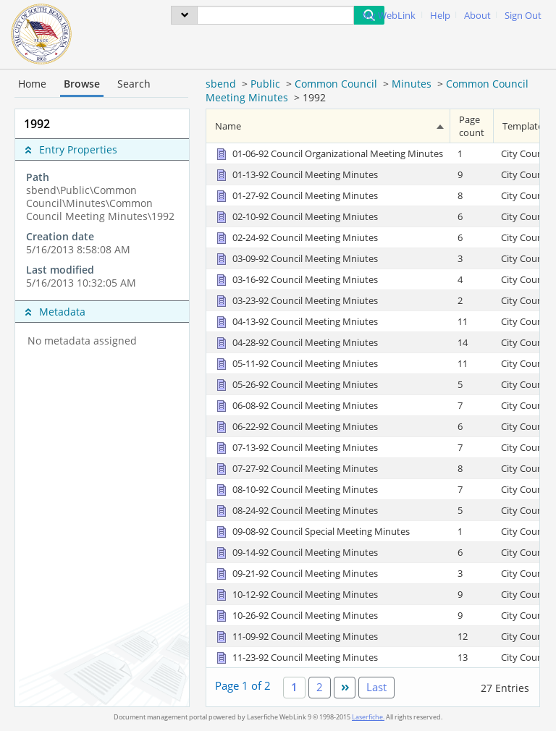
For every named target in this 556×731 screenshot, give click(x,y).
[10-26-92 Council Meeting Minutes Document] (296, 615)
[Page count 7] (472, 404)
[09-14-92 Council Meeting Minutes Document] (296, 552)
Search (134, 83)
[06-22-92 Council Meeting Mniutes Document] (296, 426)
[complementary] (102, 230)
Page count (471, 126)
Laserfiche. (368, 717)
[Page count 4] (472, 279)
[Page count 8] (472, 195)
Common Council (336, 83)
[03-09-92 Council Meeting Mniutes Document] (296, 258)
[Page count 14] (472, 341)
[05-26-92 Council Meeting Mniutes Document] (296, 384)
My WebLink (389, 15)
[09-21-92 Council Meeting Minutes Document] (296, 573)
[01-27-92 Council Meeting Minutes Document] (296, 195)
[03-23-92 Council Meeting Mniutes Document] (296, 300)
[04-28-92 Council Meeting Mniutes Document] (296, 342)
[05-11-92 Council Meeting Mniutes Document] (296, 363)
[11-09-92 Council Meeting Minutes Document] (296, 636)
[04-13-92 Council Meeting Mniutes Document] (296, 321)
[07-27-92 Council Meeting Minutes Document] (296, 468)
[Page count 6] (472, 216)
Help (440, 15)
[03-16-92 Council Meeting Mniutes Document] (296, 279)
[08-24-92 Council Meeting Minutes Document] (296, 510)
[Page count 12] (472, 635)
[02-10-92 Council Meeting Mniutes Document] (296, 216)
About (477, 15)
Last (376, 687)
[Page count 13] (472, 656)
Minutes (411, 83)
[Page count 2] (472, 300)
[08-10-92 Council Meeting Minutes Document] (296, 489)
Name (228, 125)
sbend (221, 83)
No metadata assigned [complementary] (82, 340)
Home (32, 83)
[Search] (275, 15)
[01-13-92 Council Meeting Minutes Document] (296, 174)
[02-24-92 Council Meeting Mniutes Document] (296, 237)
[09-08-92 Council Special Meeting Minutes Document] (312, 531)
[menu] (184, 15)
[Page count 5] (472, 383)
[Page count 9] (472, 174)
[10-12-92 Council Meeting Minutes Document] (296, 594)
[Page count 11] (472, 320)
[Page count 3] (472, 258)
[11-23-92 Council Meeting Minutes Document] (296, 657)
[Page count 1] (472, 153)
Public (265, 83)
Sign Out (523, 15)
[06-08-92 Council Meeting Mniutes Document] (296, 405)
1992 (314, 97)
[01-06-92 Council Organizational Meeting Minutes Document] (328, 153)
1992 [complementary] (37, 124)
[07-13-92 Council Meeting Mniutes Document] (296, 447)
